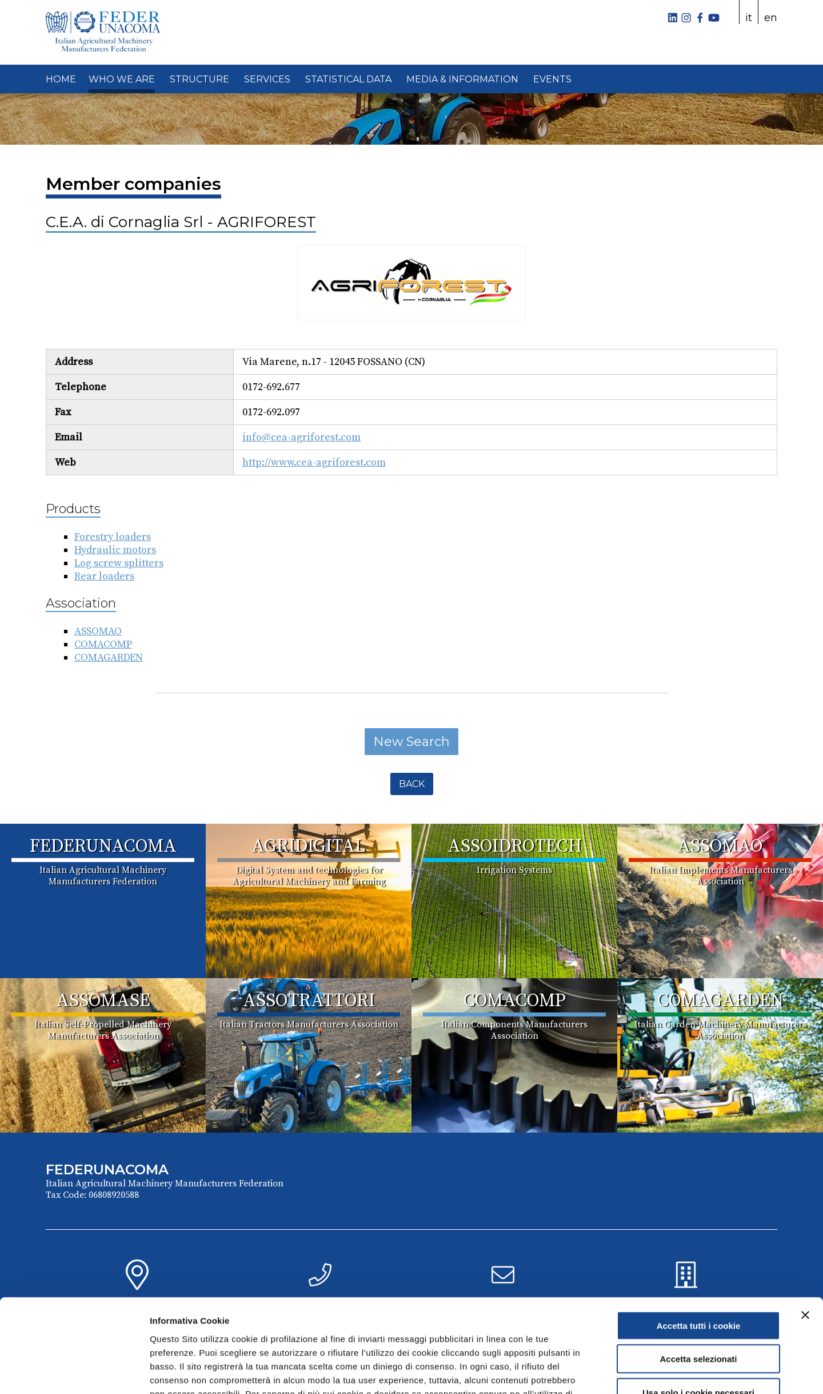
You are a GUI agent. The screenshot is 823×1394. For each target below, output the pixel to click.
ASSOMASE (103, 1001)
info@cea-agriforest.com (301, 437)
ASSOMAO (98, 631)
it (748, 17)
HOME (61, 79)
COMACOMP (103, 644)
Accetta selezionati (698, 1277)
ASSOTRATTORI (309, 1001)
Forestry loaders (112, 536)
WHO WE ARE (122, 79)
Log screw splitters (118, 563)
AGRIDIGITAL (308, 846)
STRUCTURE (199, 79)
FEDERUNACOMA (103, 846)
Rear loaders (104, 576)
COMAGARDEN (108, 657)
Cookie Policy (459, 1325)
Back (412, 784)
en (770, 17)
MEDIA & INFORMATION (462, 79)
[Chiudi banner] (805, 1233)
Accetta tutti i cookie (699, 1243)
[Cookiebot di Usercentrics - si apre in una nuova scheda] (74, 1371)
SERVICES (267, 79)
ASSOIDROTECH (515, 846)
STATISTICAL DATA (348, 79)
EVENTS (552, 79)
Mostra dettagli (601, 1371)
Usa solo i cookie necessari (698, 1310)
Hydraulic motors (115, 550)
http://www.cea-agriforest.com (314, 462)
